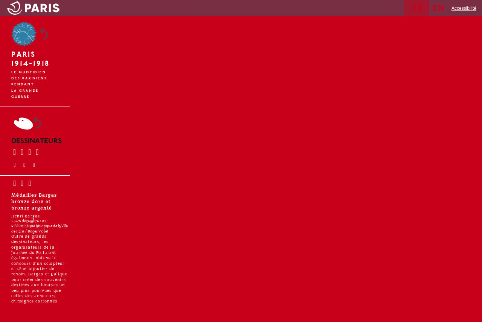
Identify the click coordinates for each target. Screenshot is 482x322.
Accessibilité (463, 8)
